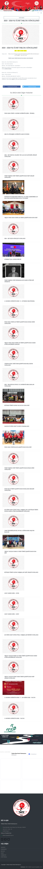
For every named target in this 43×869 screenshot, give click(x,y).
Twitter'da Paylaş (29, 87)
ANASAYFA (3, 847)
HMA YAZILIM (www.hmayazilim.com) (34, 867)
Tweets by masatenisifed (5, 752)
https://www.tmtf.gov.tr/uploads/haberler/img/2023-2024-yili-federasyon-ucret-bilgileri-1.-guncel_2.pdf (23, 54)
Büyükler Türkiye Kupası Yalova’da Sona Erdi (16, 405)
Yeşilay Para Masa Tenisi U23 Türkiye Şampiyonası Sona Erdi (20, 217)
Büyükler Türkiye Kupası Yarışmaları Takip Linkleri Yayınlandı (21, 572)
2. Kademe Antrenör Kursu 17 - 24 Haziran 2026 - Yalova (19, 697)
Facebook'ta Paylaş (10, 87)
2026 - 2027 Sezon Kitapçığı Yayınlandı (14, 238)
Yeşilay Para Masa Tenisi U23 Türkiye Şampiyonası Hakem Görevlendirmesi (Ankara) (19, 343)
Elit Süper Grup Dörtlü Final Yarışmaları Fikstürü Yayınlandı (21, 635)
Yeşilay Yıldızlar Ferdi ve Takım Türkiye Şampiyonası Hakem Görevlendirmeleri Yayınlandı (20, 656)
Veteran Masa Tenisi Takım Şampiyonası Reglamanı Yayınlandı (18, 364)
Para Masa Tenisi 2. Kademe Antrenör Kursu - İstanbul (19, 113)
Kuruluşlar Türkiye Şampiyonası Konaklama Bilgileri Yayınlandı (19, 489)
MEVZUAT (3, 851)
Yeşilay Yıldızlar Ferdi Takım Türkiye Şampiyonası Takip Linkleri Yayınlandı (19, 677)
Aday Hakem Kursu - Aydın (11, 593)
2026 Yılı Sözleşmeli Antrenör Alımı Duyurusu (16, 134)
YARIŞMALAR (3, 855)
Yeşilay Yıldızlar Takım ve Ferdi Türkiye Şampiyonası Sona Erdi (20, 552)
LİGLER (2, 853)
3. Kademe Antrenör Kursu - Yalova (14, 718)
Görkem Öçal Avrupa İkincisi (12, 259)
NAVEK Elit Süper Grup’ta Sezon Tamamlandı (16, 426)
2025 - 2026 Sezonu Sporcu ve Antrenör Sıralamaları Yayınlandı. (19, 385)
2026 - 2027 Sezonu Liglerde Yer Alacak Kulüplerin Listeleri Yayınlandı (20, 155)
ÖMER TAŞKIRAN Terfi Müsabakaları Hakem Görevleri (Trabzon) (19, 280)
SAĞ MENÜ (21, 17)
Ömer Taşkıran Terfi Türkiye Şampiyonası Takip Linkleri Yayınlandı (19, 176)
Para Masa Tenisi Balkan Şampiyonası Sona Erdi (17, 447)
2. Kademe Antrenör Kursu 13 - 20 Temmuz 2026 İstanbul (19, 301)
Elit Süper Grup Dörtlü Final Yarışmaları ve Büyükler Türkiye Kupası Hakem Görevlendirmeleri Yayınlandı (21, 510)
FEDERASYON (3, 849)
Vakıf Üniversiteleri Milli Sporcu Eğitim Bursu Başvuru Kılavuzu (19, 531)
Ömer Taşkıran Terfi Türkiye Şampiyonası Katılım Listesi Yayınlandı (19, 468)
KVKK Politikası (4, 857)
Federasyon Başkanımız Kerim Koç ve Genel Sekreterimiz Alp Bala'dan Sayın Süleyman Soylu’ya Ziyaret (21, 197)
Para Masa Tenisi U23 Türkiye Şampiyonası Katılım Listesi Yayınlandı (19, 322)
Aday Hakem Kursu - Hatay (11, 614)
